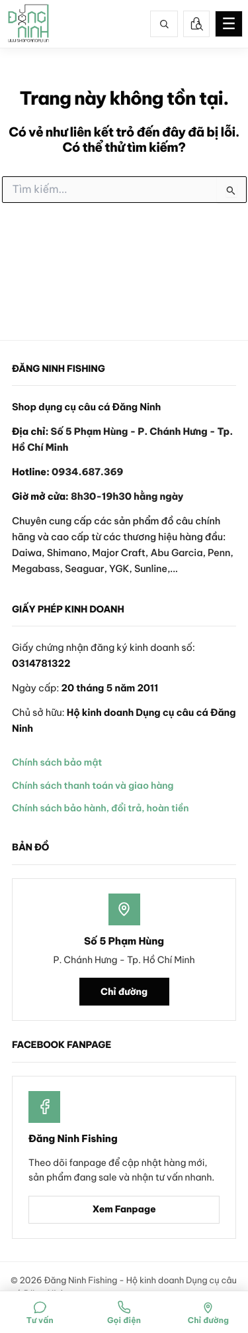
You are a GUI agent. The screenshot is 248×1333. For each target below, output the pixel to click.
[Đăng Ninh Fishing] (28, 24)
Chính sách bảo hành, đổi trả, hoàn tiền (100, 808)
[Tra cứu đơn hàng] (196, 24)
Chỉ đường (124, 992)
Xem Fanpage (123, 1209)
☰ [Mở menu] (229, 24)
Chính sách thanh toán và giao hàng (92, 785)
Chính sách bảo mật (57, 762)
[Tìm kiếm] (164, 24)
